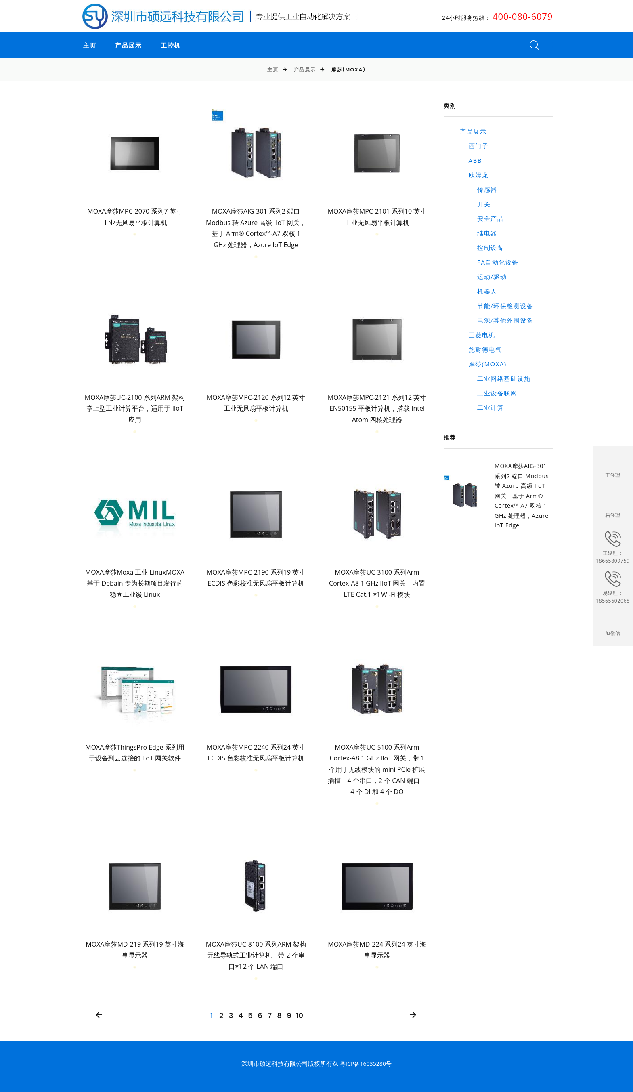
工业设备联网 (488, 393)
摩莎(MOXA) (483, 364)
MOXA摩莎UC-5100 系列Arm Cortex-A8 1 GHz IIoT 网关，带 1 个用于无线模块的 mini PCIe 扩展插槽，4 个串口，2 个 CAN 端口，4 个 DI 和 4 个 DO (377, 769)
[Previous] (99, 1015)
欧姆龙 (474, 175)
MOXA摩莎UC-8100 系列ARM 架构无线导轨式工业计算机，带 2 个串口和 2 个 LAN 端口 (256, 955)
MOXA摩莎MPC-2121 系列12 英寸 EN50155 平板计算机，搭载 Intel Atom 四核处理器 (377, 408)
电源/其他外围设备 (496, 320)
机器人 (478, 291)
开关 (475, 204)
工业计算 (482, 407)
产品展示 (126, 45)
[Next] (412, 1015)
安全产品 (482, 218)
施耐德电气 (481, 349)
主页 (87, 45)
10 (299, 1016)
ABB (471, 160)
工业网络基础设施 (495, 378)
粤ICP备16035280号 (365, 1064)
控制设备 (482, 248)
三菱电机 (477, 335)
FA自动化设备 (489, 262)
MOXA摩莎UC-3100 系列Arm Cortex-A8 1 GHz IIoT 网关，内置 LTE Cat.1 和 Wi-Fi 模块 (377, 583)
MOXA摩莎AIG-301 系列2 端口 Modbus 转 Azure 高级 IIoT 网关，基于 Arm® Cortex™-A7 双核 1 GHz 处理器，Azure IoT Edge (523, 495)
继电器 (478, 233)
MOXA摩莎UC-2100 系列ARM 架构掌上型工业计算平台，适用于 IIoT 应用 (135, 408)
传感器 (478, 189)
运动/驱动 (483, 277)
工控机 (168, 45)
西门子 (474, 146)
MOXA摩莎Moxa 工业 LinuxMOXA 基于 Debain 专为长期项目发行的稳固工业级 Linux (134, 583)
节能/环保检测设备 (496, 306)
